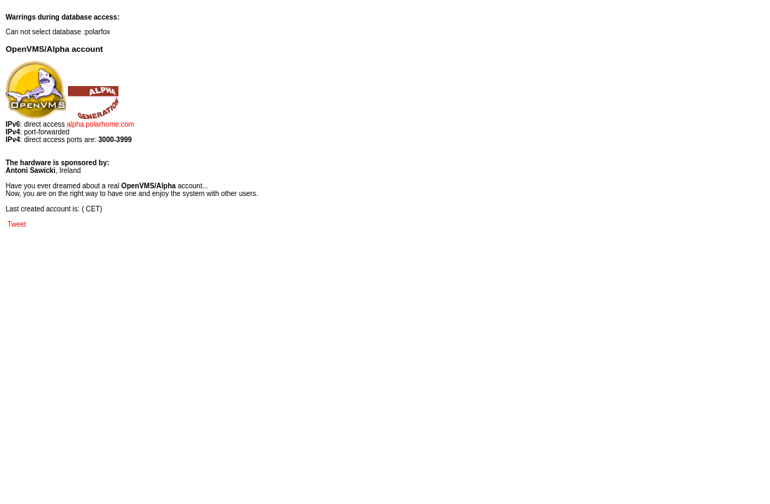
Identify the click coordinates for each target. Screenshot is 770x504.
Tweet (17, 224)
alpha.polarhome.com (100, 124)
